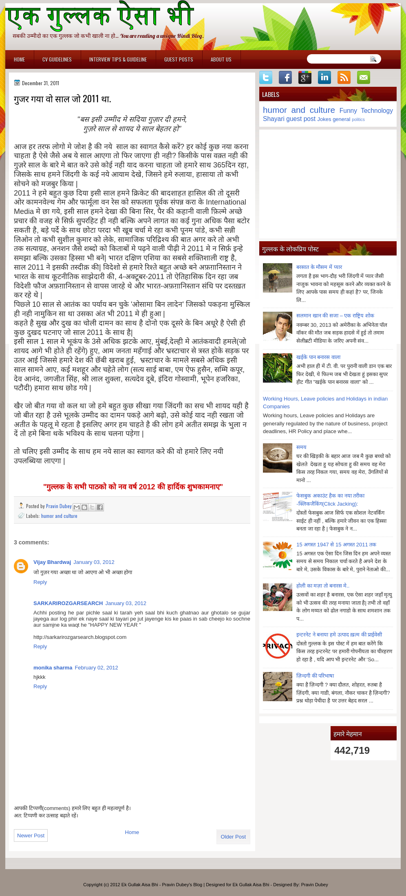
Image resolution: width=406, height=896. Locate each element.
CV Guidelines (57, 59)
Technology (377, 110)
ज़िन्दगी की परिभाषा (315, 676)
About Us (221, 59)
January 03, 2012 (93, 562)
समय (301, 447)
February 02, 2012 (96, 668)
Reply (40, 582)
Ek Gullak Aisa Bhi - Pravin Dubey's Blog (161, 884)
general (341, 119)
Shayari (274, 118)
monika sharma (52, 668)
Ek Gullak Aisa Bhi (251, 884)
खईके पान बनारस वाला (318, 357)
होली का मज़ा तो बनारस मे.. (322, 586)
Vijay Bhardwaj (52, 562)
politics (358, 119)
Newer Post (30, 835)
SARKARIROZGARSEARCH (68, 603)
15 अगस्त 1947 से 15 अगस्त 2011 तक (336, 545)
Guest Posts (178, 59)
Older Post (233, 837)
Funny (348, 110)
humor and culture (59, 515)
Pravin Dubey (59, 505)
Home (19, 59)
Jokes (324, 119)
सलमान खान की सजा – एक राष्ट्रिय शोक (335, 316)
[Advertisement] (328, 184)
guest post (301, 118)
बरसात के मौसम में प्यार (319, 267)
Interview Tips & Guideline (118, 59)
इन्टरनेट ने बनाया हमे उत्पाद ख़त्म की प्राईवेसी (339, 635)
